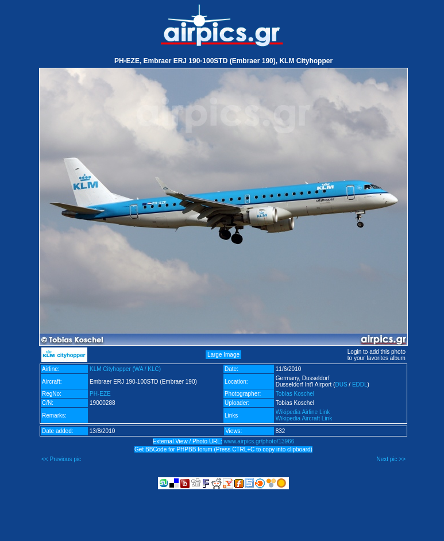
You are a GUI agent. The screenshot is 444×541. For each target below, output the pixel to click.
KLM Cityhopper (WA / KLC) (125, 369)
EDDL (360, 384)
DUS (341, 384)
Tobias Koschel (295, 394)
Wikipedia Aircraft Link (304, 418)
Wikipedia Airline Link (303, 412)
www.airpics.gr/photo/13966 (258, 441)
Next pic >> (391, 459)
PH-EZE (100, 394)
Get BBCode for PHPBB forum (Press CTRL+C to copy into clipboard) (223, 449)
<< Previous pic (61, 459)
